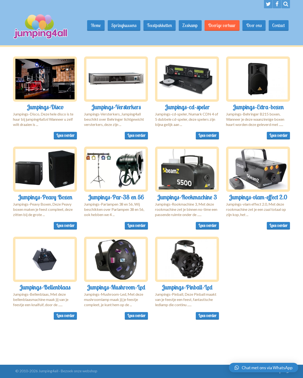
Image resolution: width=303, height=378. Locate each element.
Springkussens (121, 25)
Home (93, 25)
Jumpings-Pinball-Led (187, 287)
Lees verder (65, 135)
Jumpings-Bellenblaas (45, 287)
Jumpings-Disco (45, 107)
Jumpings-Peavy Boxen (45, 197)
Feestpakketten (157, 25)
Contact (278, 25)
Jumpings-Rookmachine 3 (187, 197)
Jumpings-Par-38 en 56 (116, 197)
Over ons (253, 25)
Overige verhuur (221, 25)
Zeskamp (188, 25)
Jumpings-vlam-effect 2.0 (258, 197)
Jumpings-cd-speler (187, 107)
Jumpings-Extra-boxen (258, 107)
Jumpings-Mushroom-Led (116, 287)
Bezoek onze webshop (79, 371)
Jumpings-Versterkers (116, 107)
